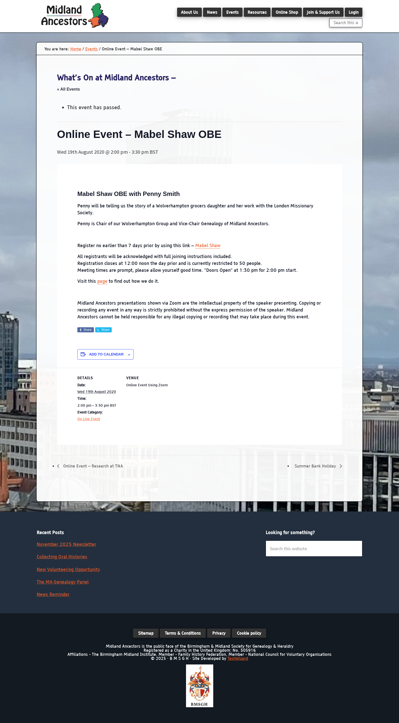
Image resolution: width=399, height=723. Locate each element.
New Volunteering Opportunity (68, 569)
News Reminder (53, 594)
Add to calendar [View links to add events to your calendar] (106, 354)
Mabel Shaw (207, 245)
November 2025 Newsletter (66, 544)
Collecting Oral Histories (62, 557)
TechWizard (237, 658)
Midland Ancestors (75, 15)
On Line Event (88, 419)
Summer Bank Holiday (316, 466)
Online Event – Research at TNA (92, 466)
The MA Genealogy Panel (63, 582)
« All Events (68, 89)
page (102, 281)
